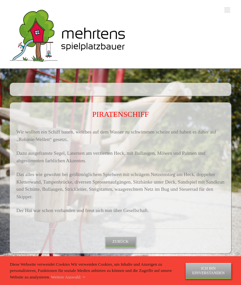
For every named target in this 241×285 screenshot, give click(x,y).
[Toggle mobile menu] (227, 10)
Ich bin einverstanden (208, 270)
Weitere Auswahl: (68, 277)
